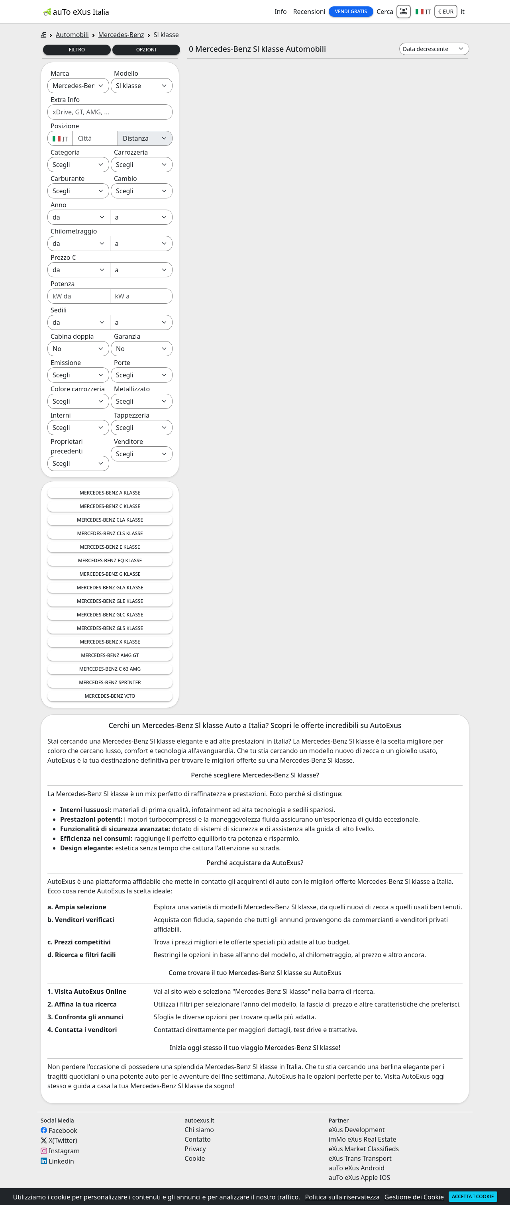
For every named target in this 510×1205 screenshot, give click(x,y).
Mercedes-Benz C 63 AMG (110, 668)
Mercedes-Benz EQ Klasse (110, 560)
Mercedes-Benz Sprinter (110, 682)
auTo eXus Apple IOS (359, 1177)
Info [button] (281, 11)
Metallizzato (132, 389)
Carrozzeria (131, 152)
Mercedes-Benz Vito (110, 696)
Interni (61, 415)
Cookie (194, 1158)
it (463, 11)
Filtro (77, 49)
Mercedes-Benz (121, 34)
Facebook (63, 1130)
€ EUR (445, 11)
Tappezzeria (131, 415)
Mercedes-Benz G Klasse (110, 574)
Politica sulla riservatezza (342, 1197)
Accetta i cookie (473, 1196)
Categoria (65, 152)
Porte (122, 362)
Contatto (197, 1139)
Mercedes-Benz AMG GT (110, 655)
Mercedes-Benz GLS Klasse (110, 628)
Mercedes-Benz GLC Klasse (110, 614)
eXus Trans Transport (360, 1158)
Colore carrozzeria (78, 389)
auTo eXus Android (356, 1168)
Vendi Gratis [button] (351, 11)
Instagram (64, 1150)
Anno (59, 204)
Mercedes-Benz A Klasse (110, 492)
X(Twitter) (63, 1140)
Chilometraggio (74, 231)
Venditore (128, 441)
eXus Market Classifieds (364, 1148)
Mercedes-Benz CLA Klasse (110, 519)
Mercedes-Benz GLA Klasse (109, 587)
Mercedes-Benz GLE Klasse (110, 601)
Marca (60, 73)
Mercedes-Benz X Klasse (110, 641)
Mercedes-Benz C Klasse (110, 506)
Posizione (65, 126)
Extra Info (65, 99)
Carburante (67, 178)
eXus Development (357, 1129)
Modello (126, 73)
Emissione (66, 362)
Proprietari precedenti (67, 446)
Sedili (59, 310)
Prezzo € (63, 257)
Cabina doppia (72, 336)
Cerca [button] (385, 11)
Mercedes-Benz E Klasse (110, 547)
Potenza (63, 283)
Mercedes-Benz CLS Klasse (110, 533)
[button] (423, 11)
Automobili (72, 34)
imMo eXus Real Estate (362, 1139)
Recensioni (309, 11)
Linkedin (61, 1160)
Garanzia (127, 336)
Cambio (125, 178)
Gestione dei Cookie (414, 1197)
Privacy (195, 1148)
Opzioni (146, 49)
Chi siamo (199, 1129)
